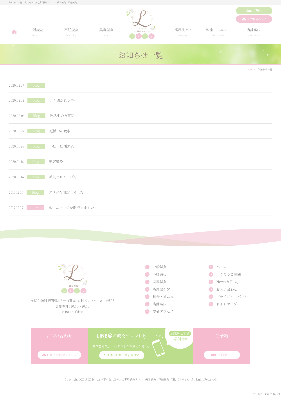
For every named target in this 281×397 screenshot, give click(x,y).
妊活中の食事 (59, 130)
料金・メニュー (218, 32)
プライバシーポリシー (233, 296)
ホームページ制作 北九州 (266, 393)
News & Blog (227, 281)
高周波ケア (183, 32)
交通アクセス (163, 311)
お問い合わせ (226, 289)
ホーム (14, 32)
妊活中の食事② (62, 115)
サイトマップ (226, 303)
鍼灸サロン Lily (62, 176)
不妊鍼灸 (71, 32)
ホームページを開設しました (71, 207)
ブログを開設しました (66, 192)
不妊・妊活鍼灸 (61, 146)
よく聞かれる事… (63, 100)
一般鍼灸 (36, 32)
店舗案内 (253, 32)
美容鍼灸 (106, 32)
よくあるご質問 (228, 274)
